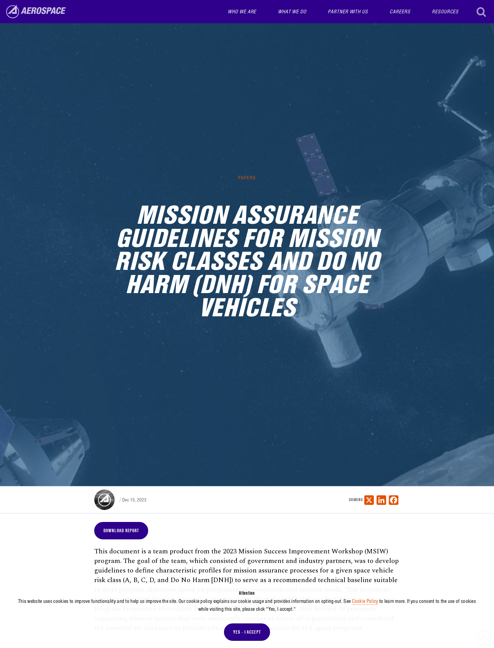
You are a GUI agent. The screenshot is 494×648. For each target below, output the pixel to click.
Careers (400, 11)
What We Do (292, 11)
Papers (246, 178)
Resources (445, 11)
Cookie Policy (365, 601)
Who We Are (242, 11)
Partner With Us (348, 11)
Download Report (121, 530)
